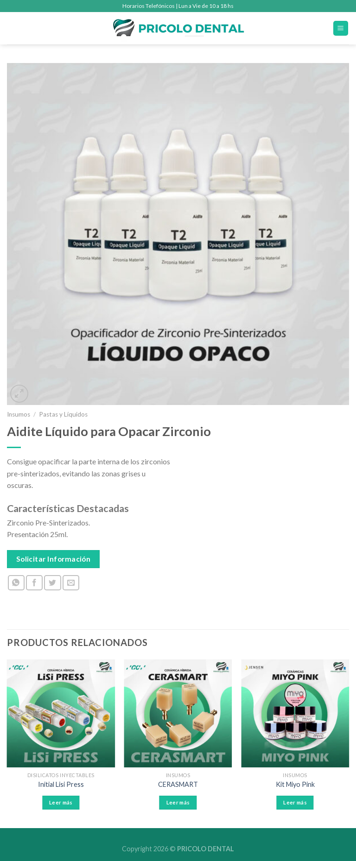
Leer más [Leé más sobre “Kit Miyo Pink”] (295, 802)
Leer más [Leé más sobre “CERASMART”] (178, 802)
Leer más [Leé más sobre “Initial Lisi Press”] (61, 802)
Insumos (18, 414)
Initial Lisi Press (61, 784)
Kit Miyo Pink (295, 784)
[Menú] (341, 28)
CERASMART (178, 784)
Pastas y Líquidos (63, 414)
